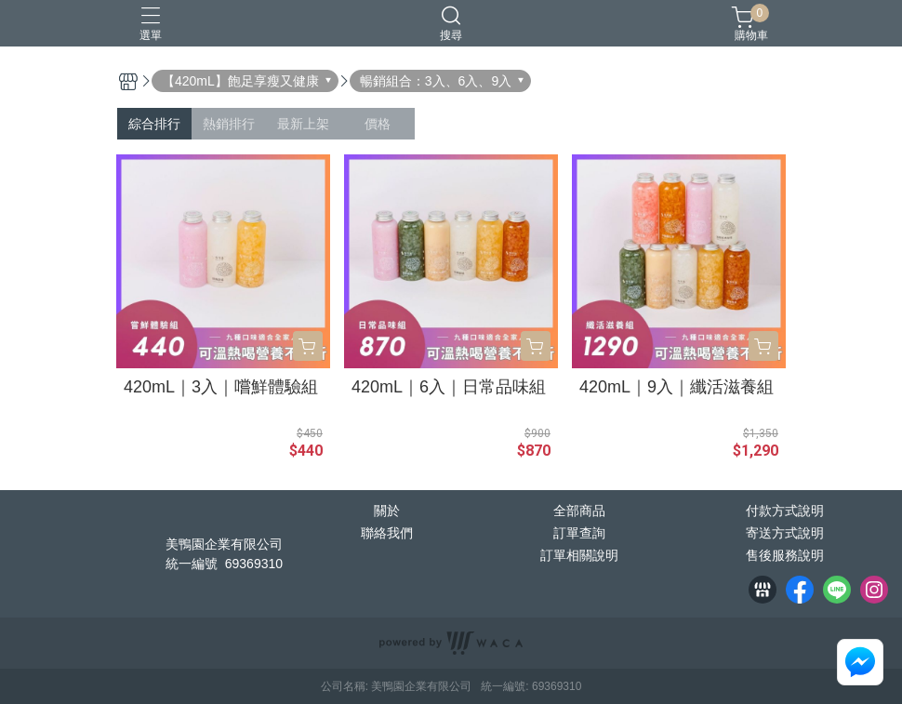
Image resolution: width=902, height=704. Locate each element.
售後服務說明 (785, 555)
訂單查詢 (579, 532)
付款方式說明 (785, 510)
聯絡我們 (387, 532)
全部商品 (579, 510)
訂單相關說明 (579, 555)
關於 (387, 510)
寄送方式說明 (785, 532)
